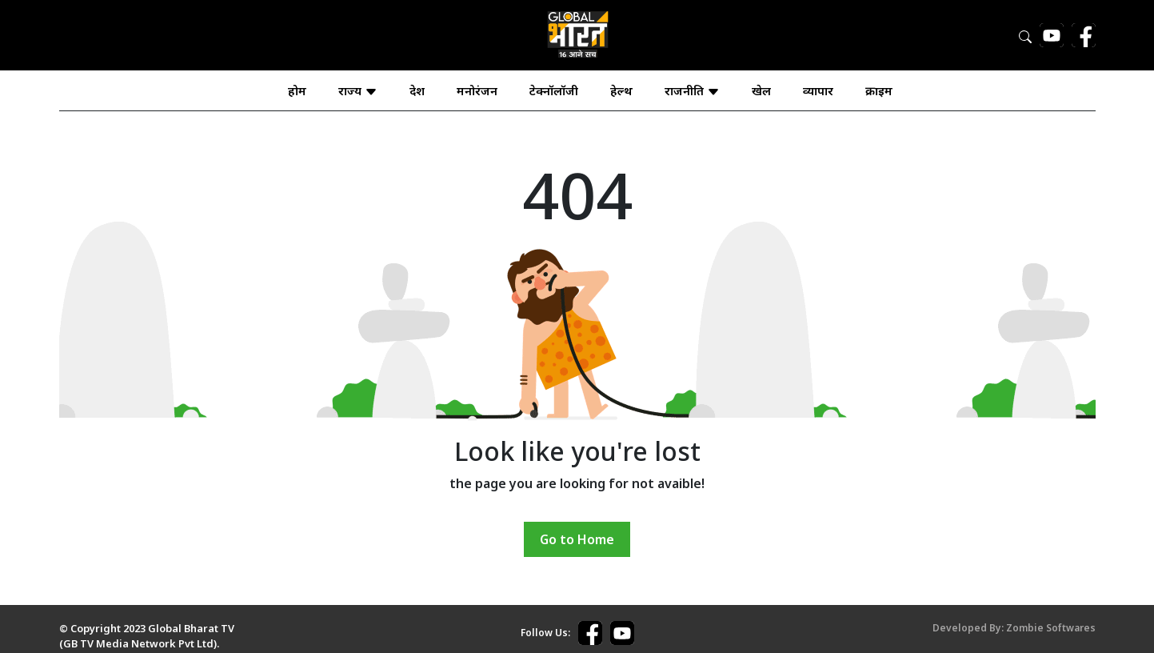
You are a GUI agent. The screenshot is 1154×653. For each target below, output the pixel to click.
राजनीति (692, 90)
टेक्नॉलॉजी (553, 90)
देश (417, 90)
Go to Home (577, 539)
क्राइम (878, 90)
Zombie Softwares (1051, 628)
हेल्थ (621, 90)
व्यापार (818, 90)
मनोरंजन (477, 90)
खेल (761, 90)
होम (297, 90)
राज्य (357, 90)
